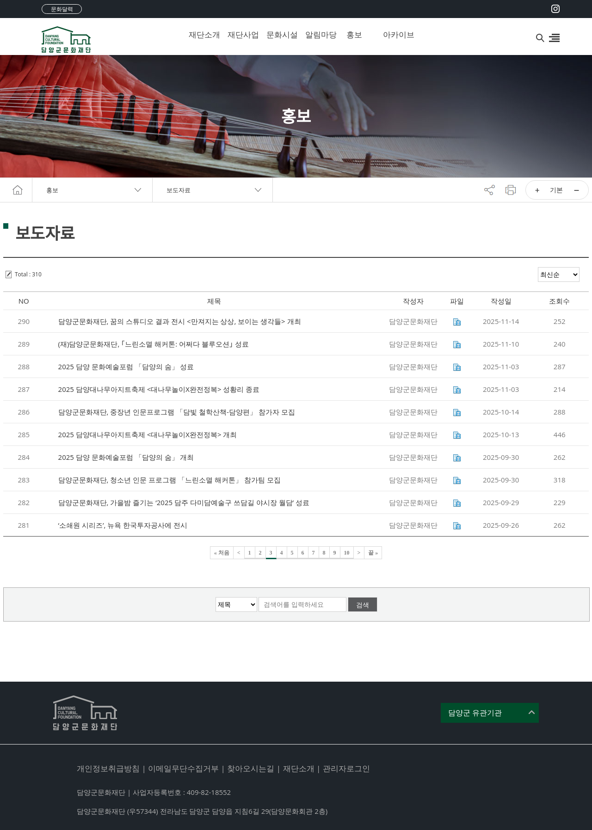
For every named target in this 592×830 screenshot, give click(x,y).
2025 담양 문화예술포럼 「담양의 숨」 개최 (126, 457)
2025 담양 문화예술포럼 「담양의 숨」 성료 (126, 366)
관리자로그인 (346, 768)
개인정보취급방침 (108, 768)
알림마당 (317, 34)
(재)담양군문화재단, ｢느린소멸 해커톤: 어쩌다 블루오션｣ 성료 (153, 343)
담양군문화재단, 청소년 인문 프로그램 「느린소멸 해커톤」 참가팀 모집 (169, 479)
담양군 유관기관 (475, 713)
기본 (556, 189)
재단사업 (240, 34)
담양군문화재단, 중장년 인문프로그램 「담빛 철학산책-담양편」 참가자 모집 (176, 411)
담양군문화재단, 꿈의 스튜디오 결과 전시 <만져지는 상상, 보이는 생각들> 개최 (179, 321)
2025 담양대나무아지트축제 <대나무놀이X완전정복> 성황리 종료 (159, 389)
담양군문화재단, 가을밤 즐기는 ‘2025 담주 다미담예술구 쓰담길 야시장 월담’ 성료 (183, 502)
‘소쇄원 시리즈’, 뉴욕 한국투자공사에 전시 (123, 525)
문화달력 (62, 9)
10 (347, 552)
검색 (362, 605)
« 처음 (221, 552)
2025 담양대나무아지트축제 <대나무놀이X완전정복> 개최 (147, 434)
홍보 (354, 34)
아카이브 (395, 34)
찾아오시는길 (250, 768)
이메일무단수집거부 (183, 768)
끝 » (373, 552)
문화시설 (278, 34)
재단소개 (201, 34)
